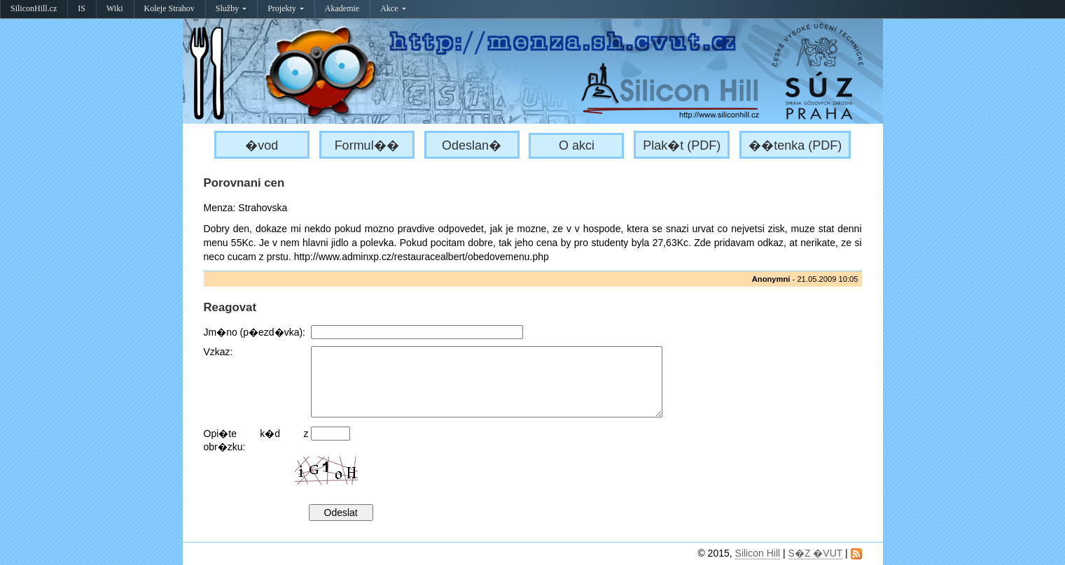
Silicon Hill (758, 553)
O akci (576, 145)
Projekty (285, 8)
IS (81, 8)
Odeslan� (471, 145)
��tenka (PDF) (795, 145)
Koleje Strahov (169, 8)
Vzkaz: (218, 351)
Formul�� (367, 145)
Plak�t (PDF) (682, 145)
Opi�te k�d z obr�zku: (256, 440)
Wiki (114, 8)
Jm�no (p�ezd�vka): (254, 332)
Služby (231, 8)
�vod (261, 145)
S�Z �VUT (815, 553)
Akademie (342, 8)
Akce (392, 8)
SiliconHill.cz (34, 8)
